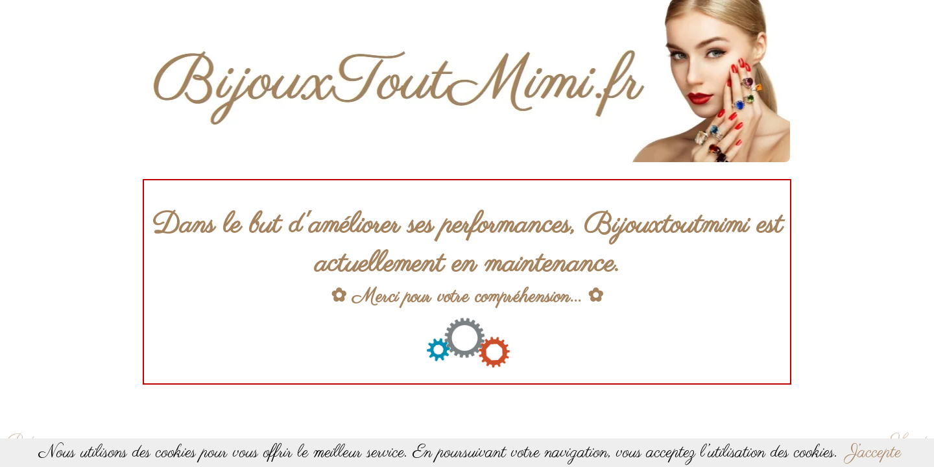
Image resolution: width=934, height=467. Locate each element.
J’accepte (874, 452)
